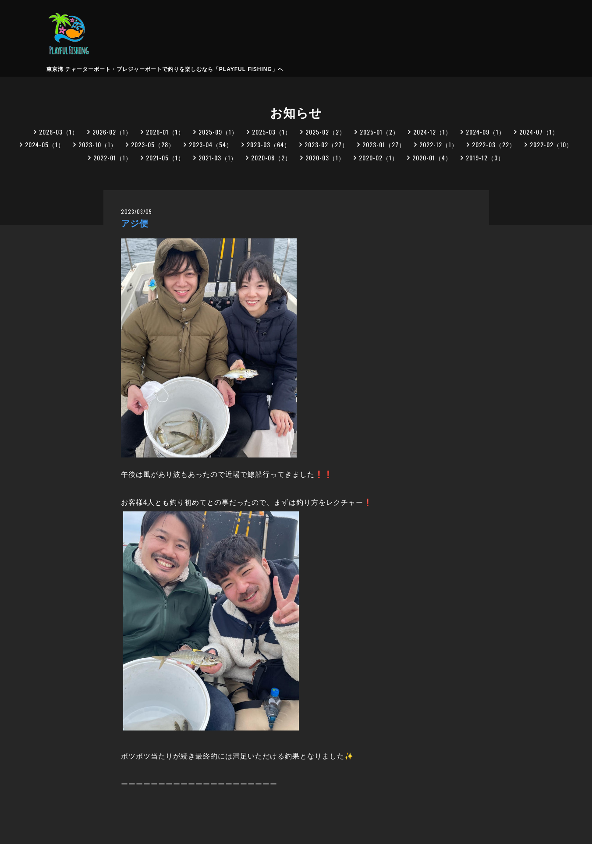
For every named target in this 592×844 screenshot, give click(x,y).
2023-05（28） (153, 144)
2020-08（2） (271, 157)
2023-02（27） (326, 144)
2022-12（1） (438, 144)
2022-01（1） (112, 157)
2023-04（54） (211, 144)
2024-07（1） (539, 131)
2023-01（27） (383, 144)
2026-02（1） (112, 131)
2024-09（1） (485, 131)
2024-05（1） (44, 144)
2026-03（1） (58, 131)
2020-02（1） (378, 157)
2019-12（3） (485, 157)
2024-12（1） (432, 131)
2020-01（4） (432, 157)
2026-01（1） (165, 131)
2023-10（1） (97, 144)
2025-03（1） (271, 131)
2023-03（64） (269, 144)
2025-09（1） (218, 131)
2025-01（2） (379, 131)
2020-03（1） (325, 157)
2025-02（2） (325, 131)
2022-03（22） (494, 144)
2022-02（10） (551, 144)
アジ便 (135, 223)
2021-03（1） (218, 157)
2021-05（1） (165, 157)
